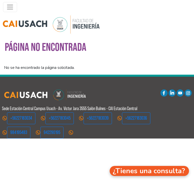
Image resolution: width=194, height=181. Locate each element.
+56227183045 (60, 118)
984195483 (18, 132)
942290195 (52, 132)
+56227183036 (136, 118)
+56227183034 (21, 118)
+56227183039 (98, 118)
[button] (149, 171)
